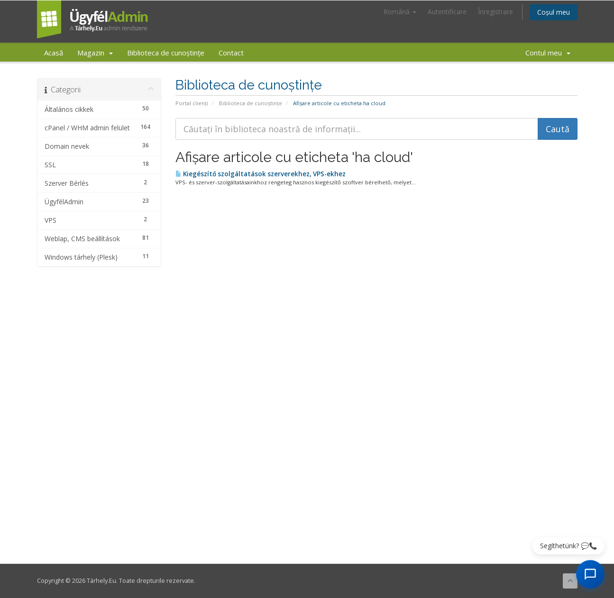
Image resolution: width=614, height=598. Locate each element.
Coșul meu (553, 12)
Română (400, 11)
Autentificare (447, 11)
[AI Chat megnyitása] (590, 574)
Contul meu (547, 52)
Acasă (53, 52)
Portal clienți (191, 103)
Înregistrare (495, 11)
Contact (231, 52)
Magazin (95, 52)
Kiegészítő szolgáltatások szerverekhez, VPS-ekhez (260, 174)
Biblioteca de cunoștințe (165, 52)
